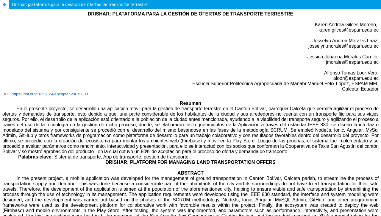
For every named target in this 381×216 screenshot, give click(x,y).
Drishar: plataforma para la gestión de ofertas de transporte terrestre (80, 4)
